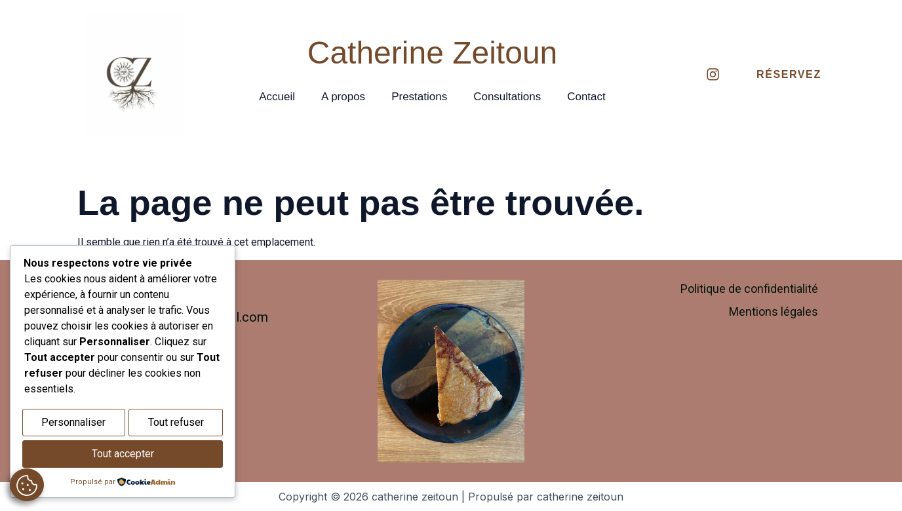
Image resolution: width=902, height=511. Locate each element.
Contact (586, 96)
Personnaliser (73, 425)
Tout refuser (176, 425)
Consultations (507, 96)
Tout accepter (123, 455)
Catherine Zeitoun (432, 52)
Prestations (419, 96)
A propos (343, 96)
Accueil (277, 96)
